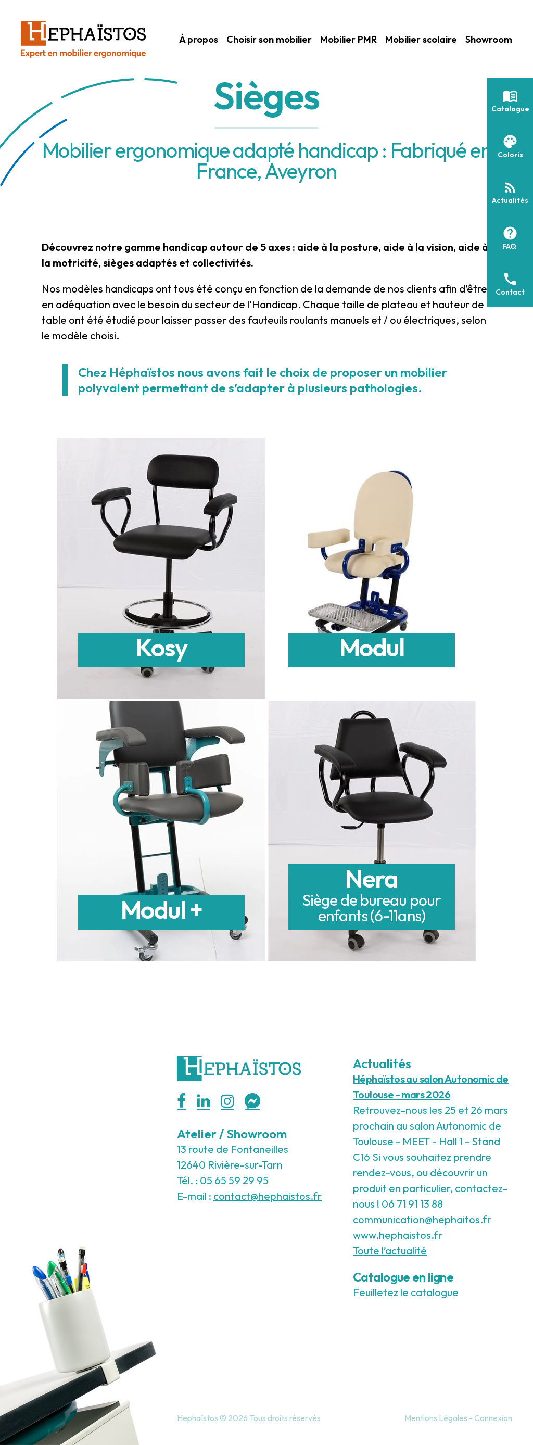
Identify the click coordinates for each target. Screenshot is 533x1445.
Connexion (493, 1418)
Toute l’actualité (390, 1250)
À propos (198, 39)
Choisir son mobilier (269, 39)
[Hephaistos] (83, 37)
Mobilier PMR (348, 39)
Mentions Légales (435, 1418)
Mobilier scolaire (421, 39)
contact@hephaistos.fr (267, 1195)
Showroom (488, 39)
